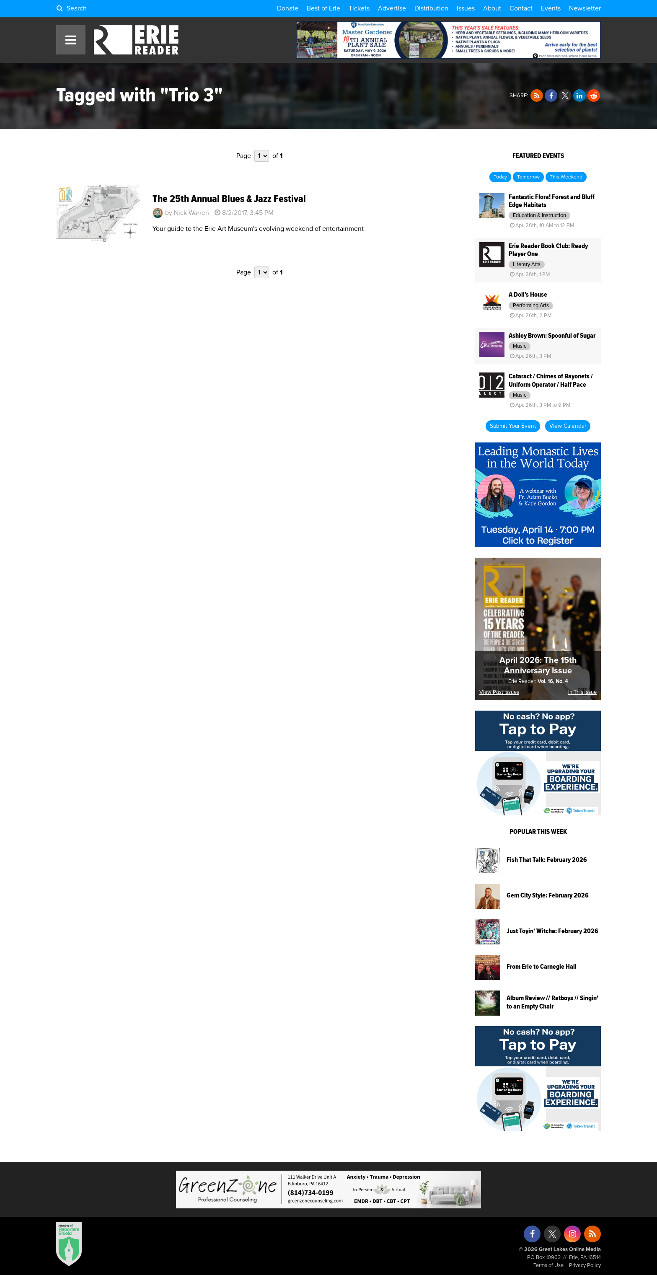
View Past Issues (499, 692)
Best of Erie (323, 8)
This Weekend (566, 177)
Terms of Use (548, 1265)
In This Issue (582, 692)
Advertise (392, 8)
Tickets (359, 8)
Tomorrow (528, 177)
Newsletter (585, 8)
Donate (287, 8)
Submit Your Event (513, 426)
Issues (466, 8)
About (492, 8)
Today (500, 177)
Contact (521, 8)
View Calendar (567, 426)
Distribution (431, 8)
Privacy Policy (585, 1265)
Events (551, 8)
